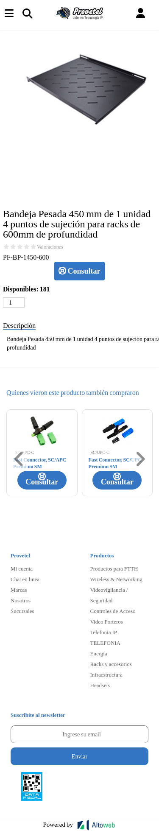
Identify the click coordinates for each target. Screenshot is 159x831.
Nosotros (21, 600)
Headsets (100, 685)
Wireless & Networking (116, 579)
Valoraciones (50, 246)
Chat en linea (25, 579)
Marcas (19, 589)
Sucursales (22, 610)
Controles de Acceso (113, 610)
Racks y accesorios (111, 663)
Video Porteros (106, 621)
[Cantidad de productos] (14, 302)
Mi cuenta (22, 568)
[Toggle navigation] (27, 13)
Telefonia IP (103, 632)
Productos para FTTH (114, 568)
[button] (140, 13)
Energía (98, 653)
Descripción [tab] (19, 325)
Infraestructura (106, 674)
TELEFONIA (105, 642)
